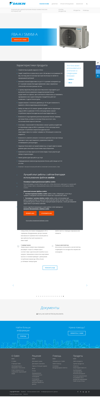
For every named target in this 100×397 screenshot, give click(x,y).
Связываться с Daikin (59, 361)
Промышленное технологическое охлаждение (37, 374)
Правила (23, 391)
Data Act (25, 394)
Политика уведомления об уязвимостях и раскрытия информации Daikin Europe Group (80, 378)
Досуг (33, 368)
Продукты (76, 10)
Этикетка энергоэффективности (79, 367)
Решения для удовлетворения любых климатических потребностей (29, 10)
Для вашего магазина (38, 363)
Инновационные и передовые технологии (18, 367)
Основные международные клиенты (60, 367)
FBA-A (70, 83)
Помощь (86, 10)
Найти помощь (57, 363)
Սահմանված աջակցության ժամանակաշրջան (79, 371)
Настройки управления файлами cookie (37, 220)
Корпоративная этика (16, 394)
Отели (34, 371)
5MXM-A (70, 79)
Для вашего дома (37, 361)
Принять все (30, 213)
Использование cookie (33, 391)
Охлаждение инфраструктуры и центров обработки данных (38, 381)
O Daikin (13, 361)
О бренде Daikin (16, 363)
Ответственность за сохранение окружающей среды (18, 371)
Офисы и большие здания (39, 366)
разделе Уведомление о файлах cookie (36, 209)
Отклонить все (46, 213)
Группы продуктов (62, 10)
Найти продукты (78, 361)
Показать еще (50, 268)
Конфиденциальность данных (49, 391)
